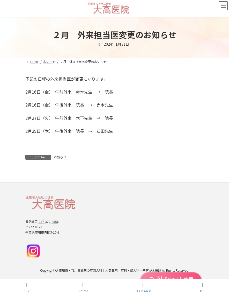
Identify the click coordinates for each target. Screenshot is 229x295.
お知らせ (60, 157)
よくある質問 (143, 287)
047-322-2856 (49, 221)
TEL (201, 287)
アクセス (83, 287)
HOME (27, 287)
